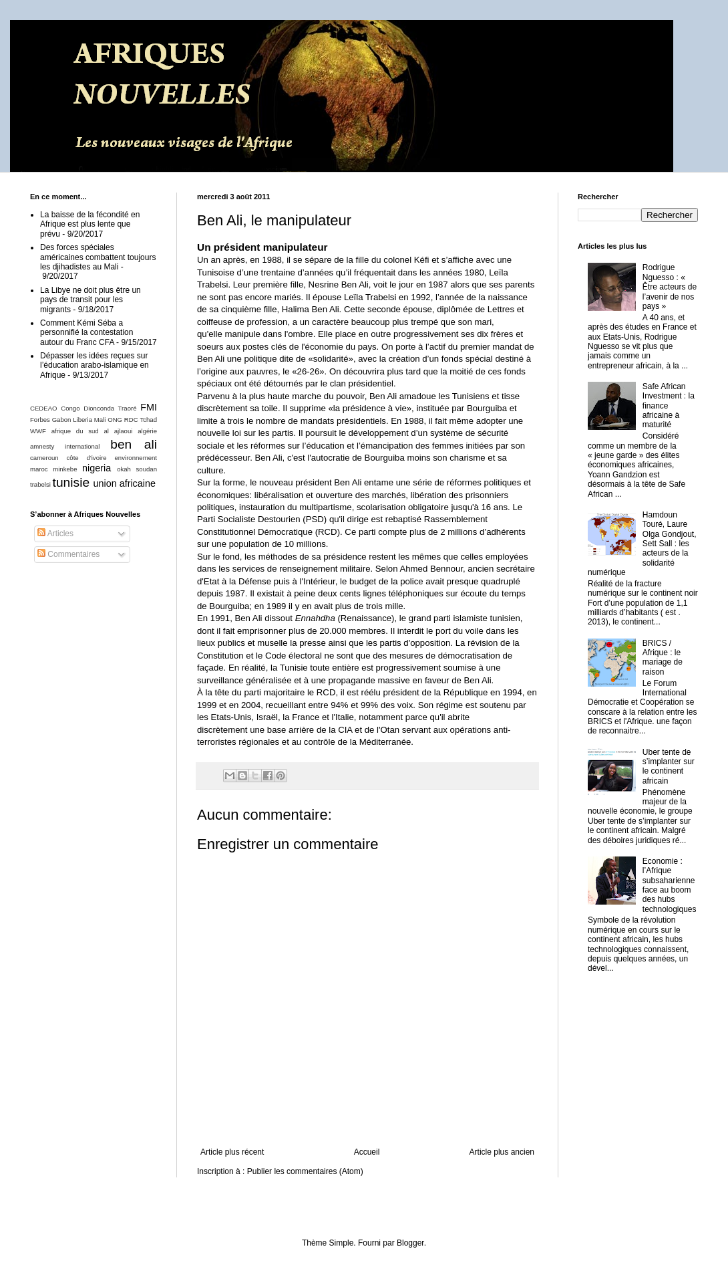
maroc (39, 469)
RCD (327, 532)
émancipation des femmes (412, 446)
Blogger (410, 1243)
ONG (115, 419)
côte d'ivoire (87, 457)
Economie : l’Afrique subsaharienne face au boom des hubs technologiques (670, 885)
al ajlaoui (118, 431)
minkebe (65, 469)
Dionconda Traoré (109, 408)
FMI (148, 407)
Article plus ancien (502, 1152)
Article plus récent (232, 1152)
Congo (70, 408)
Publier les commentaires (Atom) (305, 1171)
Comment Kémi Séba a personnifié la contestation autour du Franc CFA (86, 332)
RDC (131, 419)
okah (124, 469)
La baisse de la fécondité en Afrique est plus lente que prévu (90, 224)
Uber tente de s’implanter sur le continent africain (669, 766)
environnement (136, 457)
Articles (55, 533)
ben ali (133, 444)
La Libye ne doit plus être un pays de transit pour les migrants (90, 299)
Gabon (61, 419)
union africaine (124, 483)
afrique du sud (75, 431)
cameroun (44, 457)
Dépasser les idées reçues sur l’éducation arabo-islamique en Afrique (94, 365)
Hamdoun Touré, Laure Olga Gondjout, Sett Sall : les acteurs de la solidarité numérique (642, 543)
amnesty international (65, 446)
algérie (147, 431)
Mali (100, 419)
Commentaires (68, 554)
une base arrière (282, 730)
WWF (38, 431)
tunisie (71, 482)
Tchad (148, 419)
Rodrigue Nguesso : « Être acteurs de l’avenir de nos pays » (670, 287)
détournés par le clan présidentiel (328, 383)
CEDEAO (43, 408)
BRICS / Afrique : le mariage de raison (663, 658)
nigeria (96, 468)
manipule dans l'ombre (268, 334)
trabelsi (40, 484)
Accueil (367, 1152)
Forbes (40, 419)
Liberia (82, 419)
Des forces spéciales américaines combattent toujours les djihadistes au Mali (98, 257)
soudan (146, 469)
